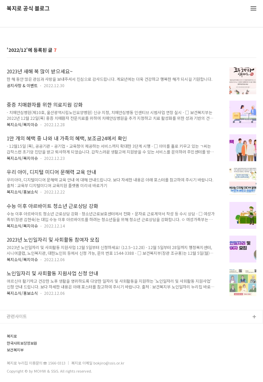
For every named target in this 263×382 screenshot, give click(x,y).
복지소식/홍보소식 (22, 192)
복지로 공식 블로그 (28, 8)
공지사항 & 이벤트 (22, 85)
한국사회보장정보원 (22, 343)
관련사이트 (17, 316)
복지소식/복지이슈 (22, 124)
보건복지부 (15, 350)
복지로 (12, 336)
